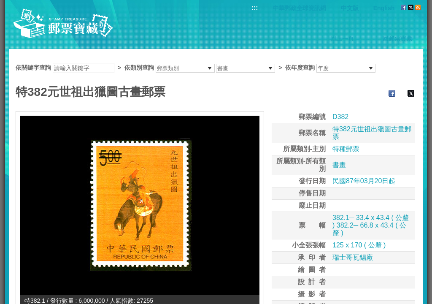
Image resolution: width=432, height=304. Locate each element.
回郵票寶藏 (397, 38)
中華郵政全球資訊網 (299, 8)
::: (254, 7)
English (384, 8)
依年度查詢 (300, 67)
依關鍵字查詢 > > (195, 67)
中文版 (350, 8)
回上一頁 (342, 38)
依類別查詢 (139, 67)
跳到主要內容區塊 (4, 4)
